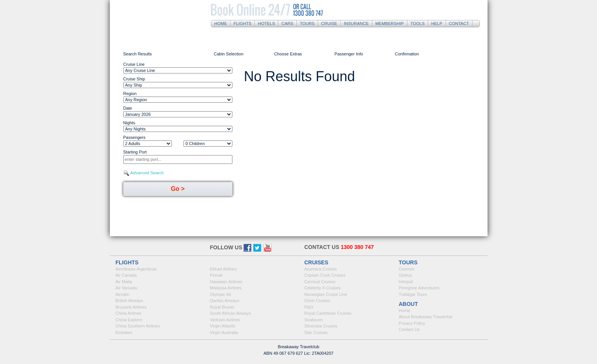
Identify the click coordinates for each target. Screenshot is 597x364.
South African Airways (230, 313)
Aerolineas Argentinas (136, 269)
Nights (129, 122)
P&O (308, 307)
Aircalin (122, 294)
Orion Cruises (317, 300)
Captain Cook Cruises (325, 275)
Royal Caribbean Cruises (327, 313)
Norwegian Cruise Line (325, 294)
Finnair (216, 275)
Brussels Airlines (131, 307)
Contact (459, 23)
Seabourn (313, 319)
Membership (389, 23)
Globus (405, 275)
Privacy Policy (412, 323)
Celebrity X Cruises (322, 288)
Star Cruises (316, 332)
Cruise (329, 23)
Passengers (134, 137)
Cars (287, 23)
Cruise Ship (134, 79)
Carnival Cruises (320, 281)
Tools (417, 23)
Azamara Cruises (320, 269)
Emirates (124, 332)
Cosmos (406, 269)
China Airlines (128, 313)
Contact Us (409, 329)
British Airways (129, 300)
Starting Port (135, 152)
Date (127, 108)
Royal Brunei (222, 307)
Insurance (356, 23)
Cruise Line (134, 64)
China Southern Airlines (138, 326)
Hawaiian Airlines (226, 281)
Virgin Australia (224, 332)
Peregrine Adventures (419, 288)
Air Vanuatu (127, 288)
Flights (242, 23)
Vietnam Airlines (225, 319)
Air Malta (124, 281)
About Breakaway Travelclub (425, 316)
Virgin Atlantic (222, 326)
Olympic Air (221, 294)
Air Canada (126, 275)
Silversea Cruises (321, 326)
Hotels (266, 23)
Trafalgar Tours (413, 294)
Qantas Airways (224, 300)
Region (130, 93)
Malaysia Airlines (226, 288)
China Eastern (129, 319)
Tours (307, 23)
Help (436, 23)
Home (220, 23)
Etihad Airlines (223, 269)
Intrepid (406, 281)
